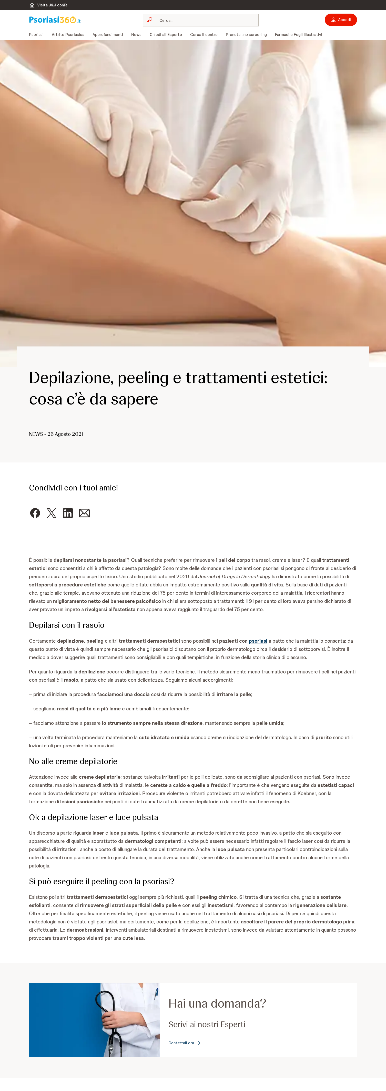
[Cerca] (203, 20)
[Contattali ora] (184, 1043)
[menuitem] (38, 35)
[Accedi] (341, 20)
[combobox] (201, 20)
